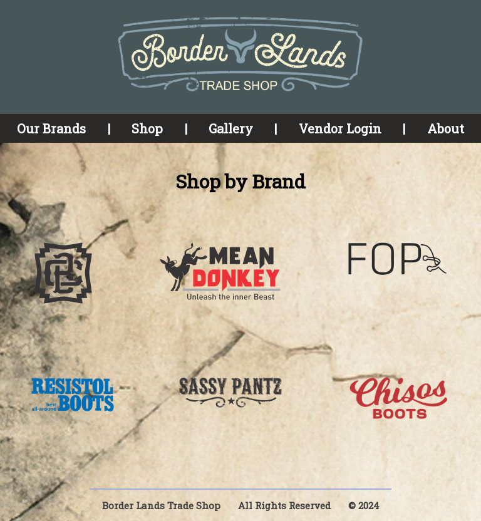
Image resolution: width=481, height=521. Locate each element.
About (445, 128)
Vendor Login (340, 128)
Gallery (231, 128)
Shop (147, 128)
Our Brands (51, 128)
